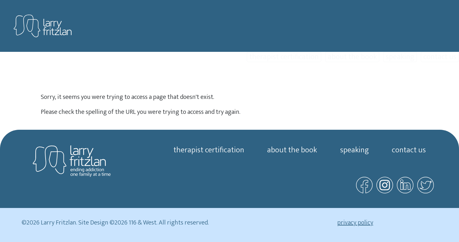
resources (404, 80)
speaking (400, 57)
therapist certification (284, 57)
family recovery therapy (283, 80)
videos (225, 80)
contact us (439, 57)
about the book (352, 57)
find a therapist (354, 80)
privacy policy (355, 222)
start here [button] (189, 80)
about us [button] (443, 80)
